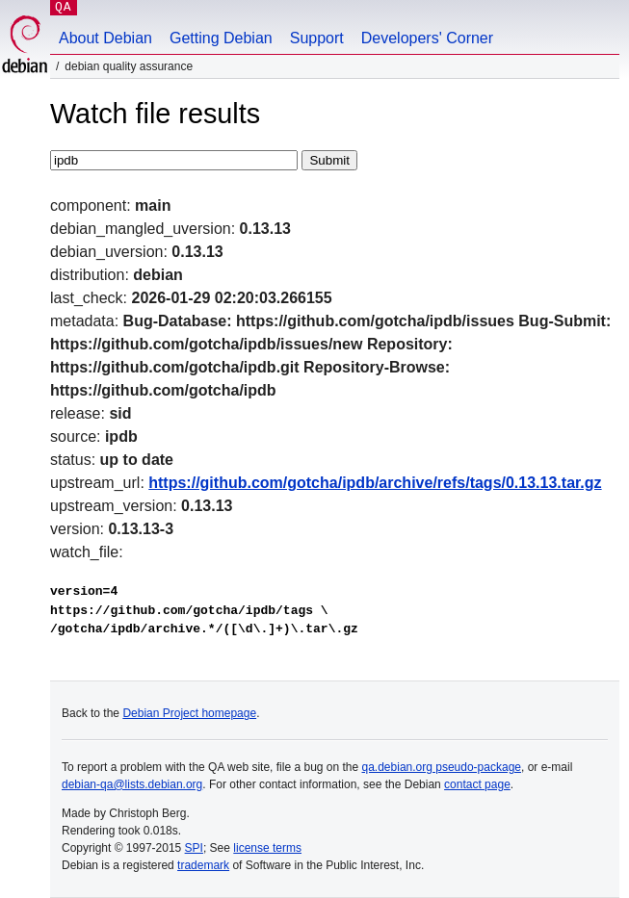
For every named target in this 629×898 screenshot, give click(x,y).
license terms (267, 848)
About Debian (105, 38)
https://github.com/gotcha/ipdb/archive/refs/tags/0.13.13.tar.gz (374, 483)
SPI (194, 848)
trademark (203, 865)
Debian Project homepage (189, 713)
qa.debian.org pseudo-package (441, 767)
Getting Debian (221, 38)
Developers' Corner (427, 38)
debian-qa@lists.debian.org (132, 784)
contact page (477, 784)
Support (317, 38)
